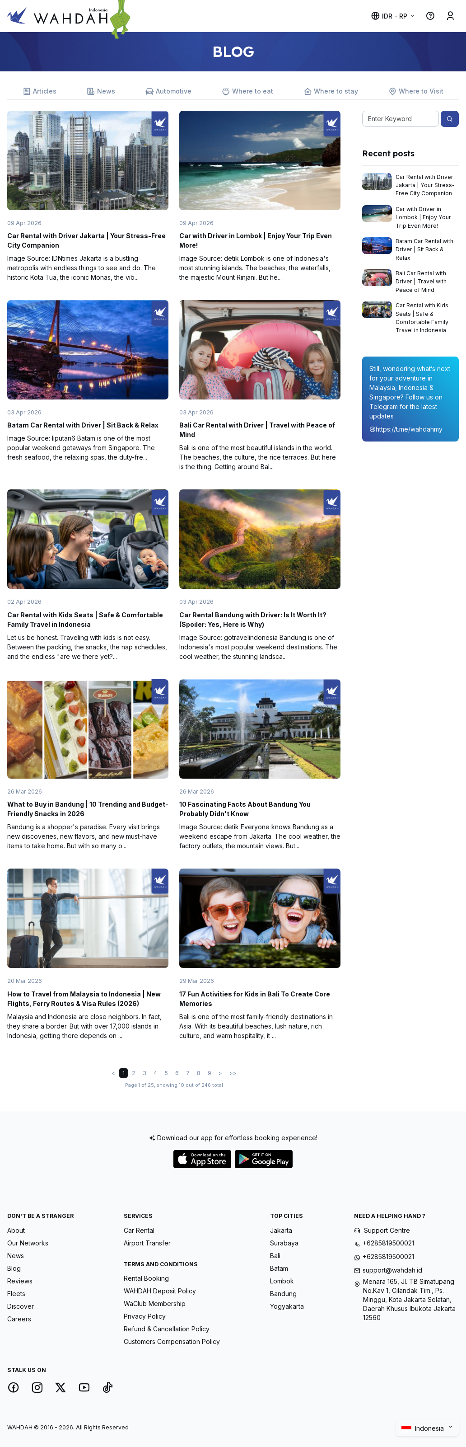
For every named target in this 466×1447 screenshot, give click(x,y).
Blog (14, 1268)
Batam (279, 1268)
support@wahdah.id (392, 1270)
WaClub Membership (155, 1303)
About (16, 1230)
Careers (19, 1319)
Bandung (283, 1293)
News (101, 91)
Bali (275, 1255)
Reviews (20, 1281)
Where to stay (330, 91)
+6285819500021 (388, 1243)
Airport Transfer (147, 1243)
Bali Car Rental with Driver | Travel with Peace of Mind (421, 281)
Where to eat (247, 91)
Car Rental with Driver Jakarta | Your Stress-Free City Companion (425, 185)
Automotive (168, 91)
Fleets (16, 1293)
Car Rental (139, 1230)
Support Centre (387, 1230)
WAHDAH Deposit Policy (160, 1291)
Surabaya (284, 1243)
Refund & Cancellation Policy (167, 1329)
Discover (20, 1306)
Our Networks (27, 1243)
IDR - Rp (389, 16)
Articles (39, 91)
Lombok (282, 1281)
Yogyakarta (287, 1306)
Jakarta (281, 1230)
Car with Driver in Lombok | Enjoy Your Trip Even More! (423, 217)
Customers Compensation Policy (172, 1341)
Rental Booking (146, 1278)
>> (233, 1073)
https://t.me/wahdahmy (406, 429)
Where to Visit (415, 91)
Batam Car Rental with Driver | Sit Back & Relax (82, 425)
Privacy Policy (145, 1316)
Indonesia (423, 1428)
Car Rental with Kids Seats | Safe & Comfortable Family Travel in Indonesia (422, 318)
